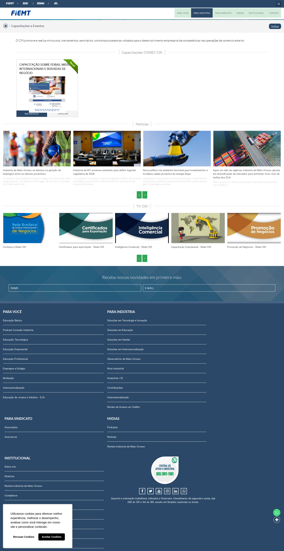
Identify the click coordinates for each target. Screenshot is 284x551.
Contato (220, 418)
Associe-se (117, 331)
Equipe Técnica (224, 379)
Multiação (8, 379)
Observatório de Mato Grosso (74, 360)
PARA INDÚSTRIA (197, 13)
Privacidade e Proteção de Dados (235, 437)
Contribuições (66, 389)
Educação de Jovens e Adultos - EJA (24, 399)
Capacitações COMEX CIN (142, 52)
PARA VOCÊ (178, 13)
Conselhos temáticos (228, 389)
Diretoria (221, 331)
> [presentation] (144, 195)
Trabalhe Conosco (226, 399)
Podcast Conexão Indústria (18, 331)
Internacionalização (13, 389)
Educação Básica (12, 322)
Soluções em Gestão (69, 341)
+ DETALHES (63, 113)
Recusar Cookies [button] (23, 536)
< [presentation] (139, 195)
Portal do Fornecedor (228, 408)
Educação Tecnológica (15, 341)
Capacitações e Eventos (27, 26)
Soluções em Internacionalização (76, 351)
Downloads (222, 447)
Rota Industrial (66, 370)
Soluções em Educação (71, 331)
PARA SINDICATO (220, 13)
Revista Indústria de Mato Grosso (182, 341)
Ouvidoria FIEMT (225, 427)
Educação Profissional (15, 360)
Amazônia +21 (66, 379)
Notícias (142, 124)
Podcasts (169, 322)
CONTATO (273, 13)
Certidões (221, 456)
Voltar (275, 26)
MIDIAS (237, 13)
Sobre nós (222, 322)
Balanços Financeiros (228, 466)
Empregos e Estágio (14, 370)
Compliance (222, 351)
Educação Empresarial (15, 351)
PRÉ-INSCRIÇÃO (33, 113)
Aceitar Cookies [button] (51, 536)
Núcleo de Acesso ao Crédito (74, 408)
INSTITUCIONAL (255, 13)
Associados (117, 322)
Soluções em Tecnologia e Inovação (78, 322)
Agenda (220, 370)
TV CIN (142, 206)
